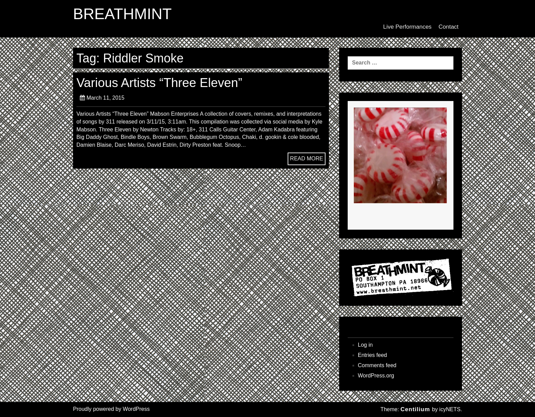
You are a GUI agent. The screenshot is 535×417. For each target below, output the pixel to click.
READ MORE (306, 158)
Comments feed (377, 365)
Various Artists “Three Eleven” (159, 83)
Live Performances (407, 27)
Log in (365, 345)
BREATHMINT (122, 14)
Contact (448, 27)
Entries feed (372, 355)
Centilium (415, 409)
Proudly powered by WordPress (111, 409)
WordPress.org (376, 375)
